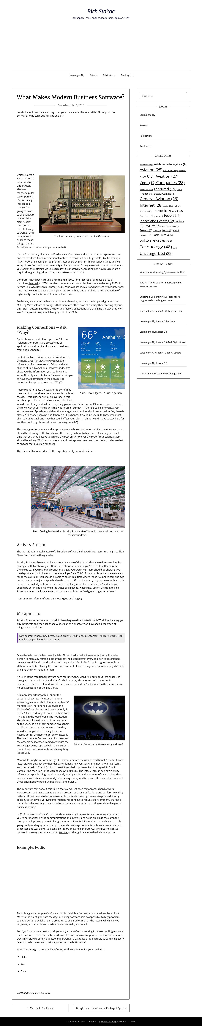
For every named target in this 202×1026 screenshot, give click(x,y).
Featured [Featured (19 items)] (165, 188)
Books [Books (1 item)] (182, 171)
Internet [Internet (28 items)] (151, 205)
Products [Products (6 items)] (151, 226)
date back (33, 283)
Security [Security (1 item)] (157, 231)
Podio (24, 956)
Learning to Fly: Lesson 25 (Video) (157, 321)
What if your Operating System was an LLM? (162, 272)
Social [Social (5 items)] (167, 230)
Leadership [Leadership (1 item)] (168, 206)
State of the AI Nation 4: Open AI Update (160, 352)
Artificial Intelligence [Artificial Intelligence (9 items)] (170, 164)
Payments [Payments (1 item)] (158, 216)
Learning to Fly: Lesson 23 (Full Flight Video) (162, 342)
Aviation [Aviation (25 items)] (151, 169)
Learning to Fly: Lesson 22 (153, 363)
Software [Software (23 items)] (151, 240)
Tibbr (24, 971)
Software (47, 993)
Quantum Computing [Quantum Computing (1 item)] (168, 226)
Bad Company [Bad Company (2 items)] (170, 170)
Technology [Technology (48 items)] (156, 247)
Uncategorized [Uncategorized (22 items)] (156, 253)
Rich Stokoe (101, 10)
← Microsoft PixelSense (40, 1008)
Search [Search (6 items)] (146, 230)
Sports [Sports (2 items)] (167, 240)
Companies (34, 993)
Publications (109, 75)
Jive (22, 964)
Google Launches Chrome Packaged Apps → (101, 1008)
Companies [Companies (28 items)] (170, 182)
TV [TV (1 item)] (175, 248)
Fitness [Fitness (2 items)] (157, 193)
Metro (20, 305)
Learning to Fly (76, 75)
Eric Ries (64, 832)
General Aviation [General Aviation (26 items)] (159, 198)
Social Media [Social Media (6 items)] (163, 235)
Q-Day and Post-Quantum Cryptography (160, 373)
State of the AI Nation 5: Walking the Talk (161, 310)
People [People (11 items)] (172, 215)
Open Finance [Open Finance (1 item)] (146, 216)
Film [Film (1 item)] (179, 190)
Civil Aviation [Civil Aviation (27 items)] (162, 176)
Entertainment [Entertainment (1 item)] (146, 190)
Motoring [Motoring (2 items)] (177, 211)
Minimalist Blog (109, 1021)
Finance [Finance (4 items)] (146, 193)
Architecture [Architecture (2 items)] (146, 164)
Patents (93, 75)
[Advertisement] (101, 48)
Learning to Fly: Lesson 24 (153, 331)
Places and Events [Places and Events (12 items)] (157, 221)
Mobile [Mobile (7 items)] (164, 211)
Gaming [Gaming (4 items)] (168, 193)
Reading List (127, 75)
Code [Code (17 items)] (148, 182)
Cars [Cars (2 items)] (143, 177)
